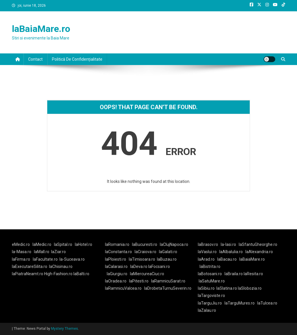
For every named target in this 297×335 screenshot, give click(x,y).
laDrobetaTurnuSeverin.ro (167, 288)
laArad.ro (206, 259)
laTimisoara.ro (142, 259)
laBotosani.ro (210, 273)
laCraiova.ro (145, 251)
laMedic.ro (42, 244)
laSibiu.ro (206, 288)
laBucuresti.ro (144, 244)
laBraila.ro (233, 273)
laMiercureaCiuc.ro (147, 273)
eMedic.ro (21, 244)
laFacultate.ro (45, 259)
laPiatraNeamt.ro (27, 273)
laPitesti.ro (138, 281)
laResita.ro (253, 273)
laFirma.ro (21, 259)
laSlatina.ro (226, 288)
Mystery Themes (64, 329)
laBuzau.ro (167, 259)
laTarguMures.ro (239, 303)
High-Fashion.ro (58, 273)
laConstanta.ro (118, 251)
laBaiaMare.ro (41, 28)
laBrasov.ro (208, 244)
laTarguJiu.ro (211, 303)
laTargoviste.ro (211, 295)
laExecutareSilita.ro (29, 266)
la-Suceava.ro (72, 259)
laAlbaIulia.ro (231, 251)
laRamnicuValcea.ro (123, 288)
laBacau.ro (227, 259)
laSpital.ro (63, 244)
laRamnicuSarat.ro (168, 281)
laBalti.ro (81, 273)
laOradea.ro (115, 281)
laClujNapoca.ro (174, 244)
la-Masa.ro (21, 251)
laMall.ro (41, 251)
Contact (35, 59)
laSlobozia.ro (250, 288)
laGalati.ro (168, 251)
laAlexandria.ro (259, 251)
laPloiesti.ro (115, 259)
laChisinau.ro (61, 266)
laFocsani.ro (158, 266)
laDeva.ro (138, 266)
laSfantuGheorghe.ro (258, 244)
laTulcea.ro (267, 303)
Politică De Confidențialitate (77, 59)
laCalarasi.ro (116, 266)
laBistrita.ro (210, 266)
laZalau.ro (207, 310)
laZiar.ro (58, 251)
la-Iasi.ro (228, 244)
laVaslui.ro (208, 251)
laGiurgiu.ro (118, 273)
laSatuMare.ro (212, 281)
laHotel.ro (83, 244)
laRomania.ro (117, 244)
